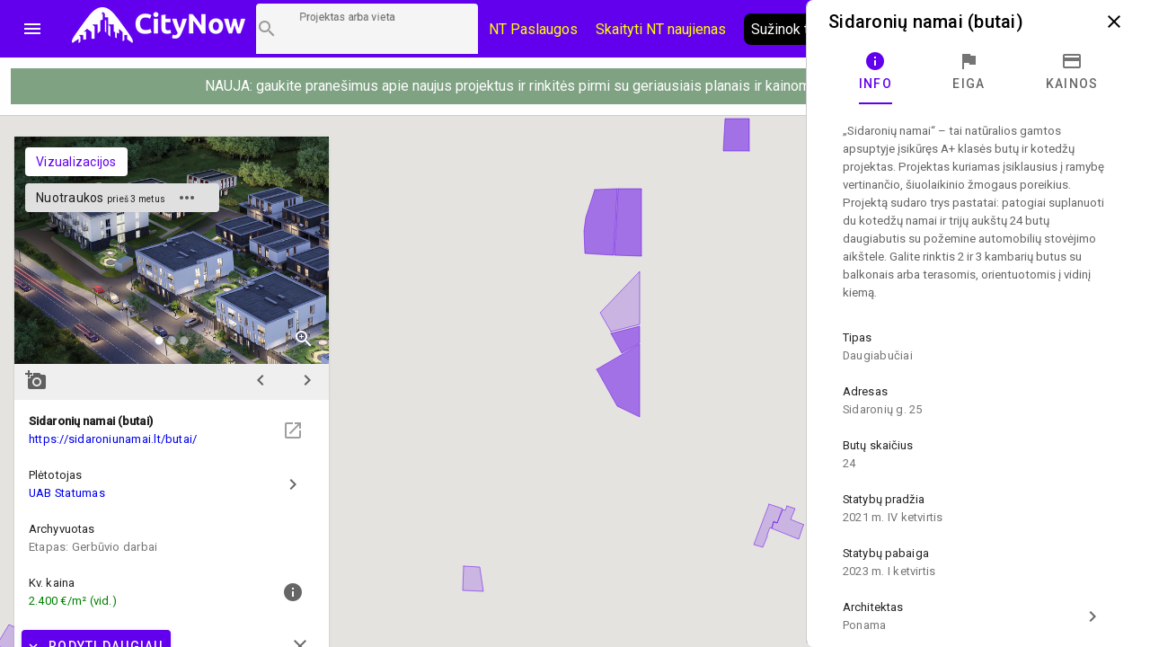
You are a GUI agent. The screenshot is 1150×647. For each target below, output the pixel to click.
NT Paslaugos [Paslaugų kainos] (533, 29)
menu (32, 29)
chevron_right (307, 380)
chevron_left (260, 380)
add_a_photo (36, 380)
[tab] (875, 72)
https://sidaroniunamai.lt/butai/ (113, 439)
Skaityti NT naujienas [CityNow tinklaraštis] (661, 29)
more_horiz (187, 197)
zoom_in (303, 339)
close (1114, 21)
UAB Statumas (67, 493)
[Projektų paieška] (367, 29)
